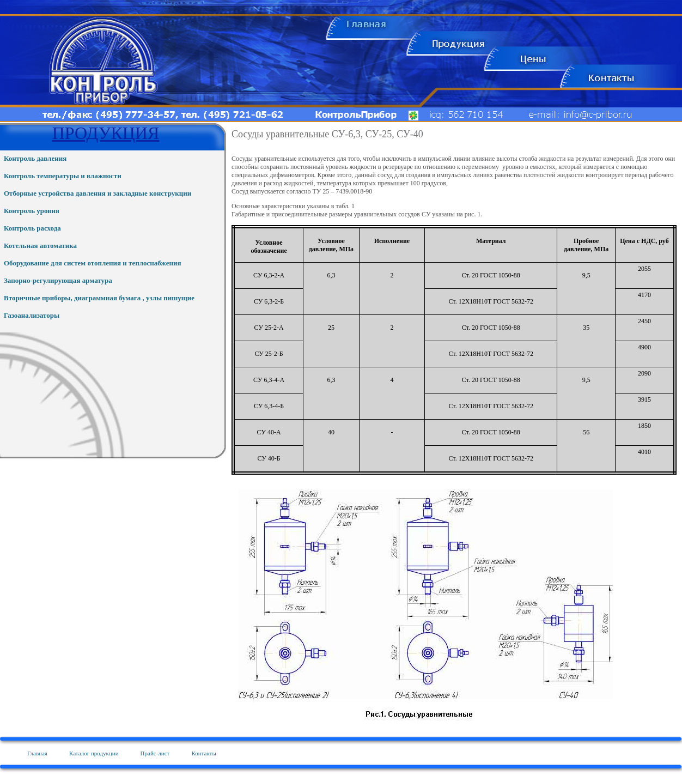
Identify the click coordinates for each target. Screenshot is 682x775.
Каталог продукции (94, 753)
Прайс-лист (155, 753)
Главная (37, 753)
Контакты (203, 753)
